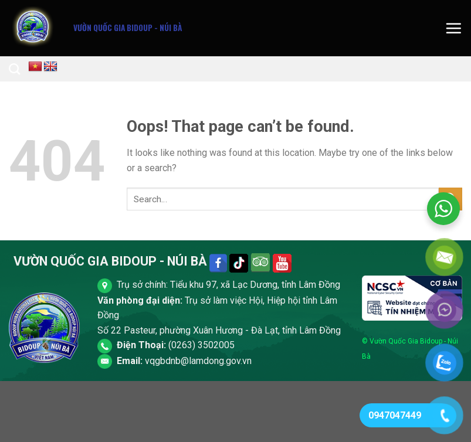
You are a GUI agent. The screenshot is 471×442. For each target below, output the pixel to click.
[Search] (14, 68)
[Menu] (453, 28)
